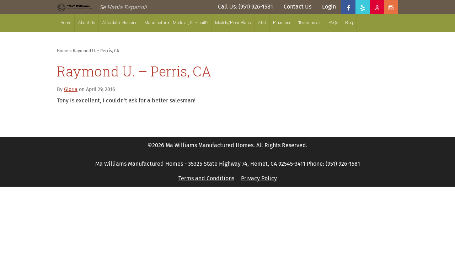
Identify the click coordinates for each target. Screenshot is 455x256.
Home (65, 22)
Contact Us (297, 6)
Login (329, 6)
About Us (86, 22)
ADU (262, 22)
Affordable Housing (120, 22)
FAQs (333, 22)
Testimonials (310, 22)
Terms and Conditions (206, 178)
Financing (282, 22)
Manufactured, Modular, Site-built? (176, 22)
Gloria (70, 89)
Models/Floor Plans (233, 22)
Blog (349, 22)
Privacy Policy (259, 178)
